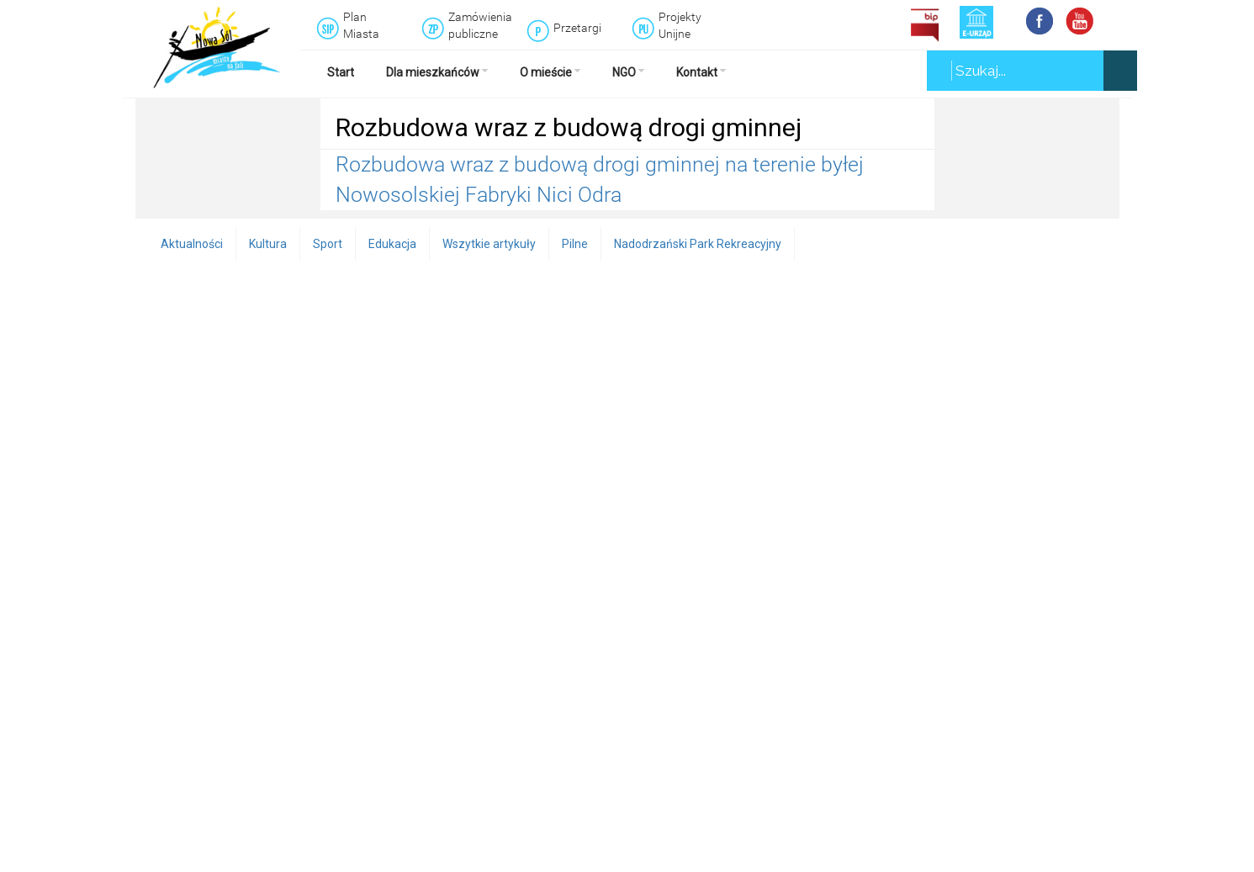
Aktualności (192, 244)
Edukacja (392, 244)
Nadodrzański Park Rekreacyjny (697, 244)
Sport (327, 244)
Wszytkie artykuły (489, 244)
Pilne (575, 244)
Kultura (268, 244)
